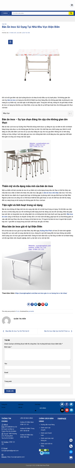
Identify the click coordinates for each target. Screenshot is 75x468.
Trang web (8, 381)
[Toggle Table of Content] (69, 113)
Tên (5, 364)
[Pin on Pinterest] (42, 304)
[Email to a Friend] (39, 304)
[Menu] (5, 13)
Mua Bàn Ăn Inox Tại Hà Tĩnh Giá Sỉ (15, 331)
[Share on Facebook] (32, 304)
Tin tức (4, 24)
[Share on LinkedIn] (46, 304)
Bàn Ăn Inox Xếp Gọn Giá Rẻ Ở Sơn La (58, 331)
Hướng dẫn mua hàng (47, 424)
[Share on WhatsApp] (28, 304)
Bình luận (8, 347)
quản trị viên (26, 32)
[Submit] (71, 13)
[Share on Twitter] (35, 304)
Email (6, 372)
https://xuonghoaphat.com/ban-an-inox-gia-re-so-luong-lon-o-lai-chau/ (41, 293)
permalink (31, 311)
